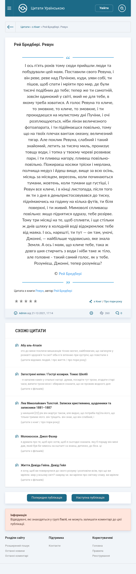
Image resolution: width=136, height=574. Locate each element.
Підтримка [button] (56, 538)
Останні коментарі (16, 555)
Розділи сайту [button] (15, 538)
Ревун (40, 291)
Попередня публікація (46, 497)
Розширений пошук (17, 545)
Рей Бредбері (70, 273)
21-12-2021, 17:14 (42, 313)
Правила (97, 550)
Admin (23, 313)
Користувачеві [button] (102, 538)
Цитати (25, 26)
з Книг (36, 26)
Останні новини (15, 550)
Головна (97, 545)
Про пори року (113, 301)
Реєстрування (101, 555)
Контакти (54, 545)
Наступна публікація (90, 497)
